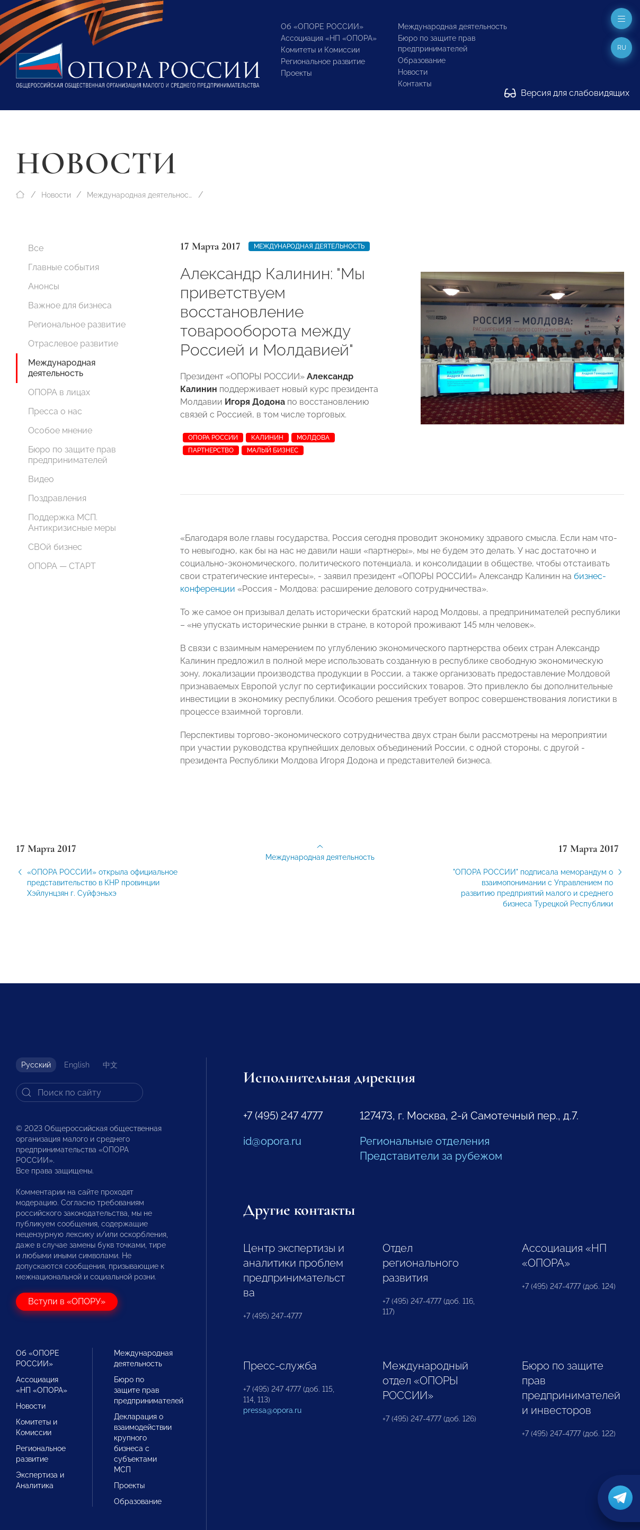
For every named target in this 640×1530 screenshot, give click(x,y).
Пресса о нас (55, 411)
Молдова (313, 437)
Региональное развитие (323, 61)
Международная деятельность (452, 26)
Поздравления (57, 498)
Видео (41, 479)
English (77, 1065)
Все (35, 248)
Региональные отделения (425, 1141)
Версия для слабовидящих (566, 93)
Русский (36, 1065)
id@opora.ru (272, 1141)
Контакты (414, 83)
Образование (422, 60)
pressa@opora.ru (272, 1410)
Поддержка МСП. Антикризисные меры (72, 522)
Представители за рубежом (431, 1156)
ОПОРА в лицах (59, 392)
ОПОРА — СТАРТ (62, 566)
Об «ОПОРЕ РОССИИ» (322, 26)
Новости (413, 72)
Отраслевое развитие (73, 344)
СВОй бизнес (55, 547)
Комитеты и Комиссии (320, 50)
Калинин (267, 437)
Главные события (63, 267)
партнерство (211, 450)
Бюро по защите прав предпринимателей (72, 454)
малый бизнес (272, 450)
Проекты (296, 73)
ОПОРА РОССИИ (213, 437)
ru (621, 47)
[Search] (79, 1092)
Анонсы (43, 286)
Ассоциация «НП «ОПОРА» (329, 38)
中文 (110, 1065)
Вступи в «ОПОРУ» (66, 1301)
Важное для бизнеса (70, 305)
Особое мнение (60, 430)
